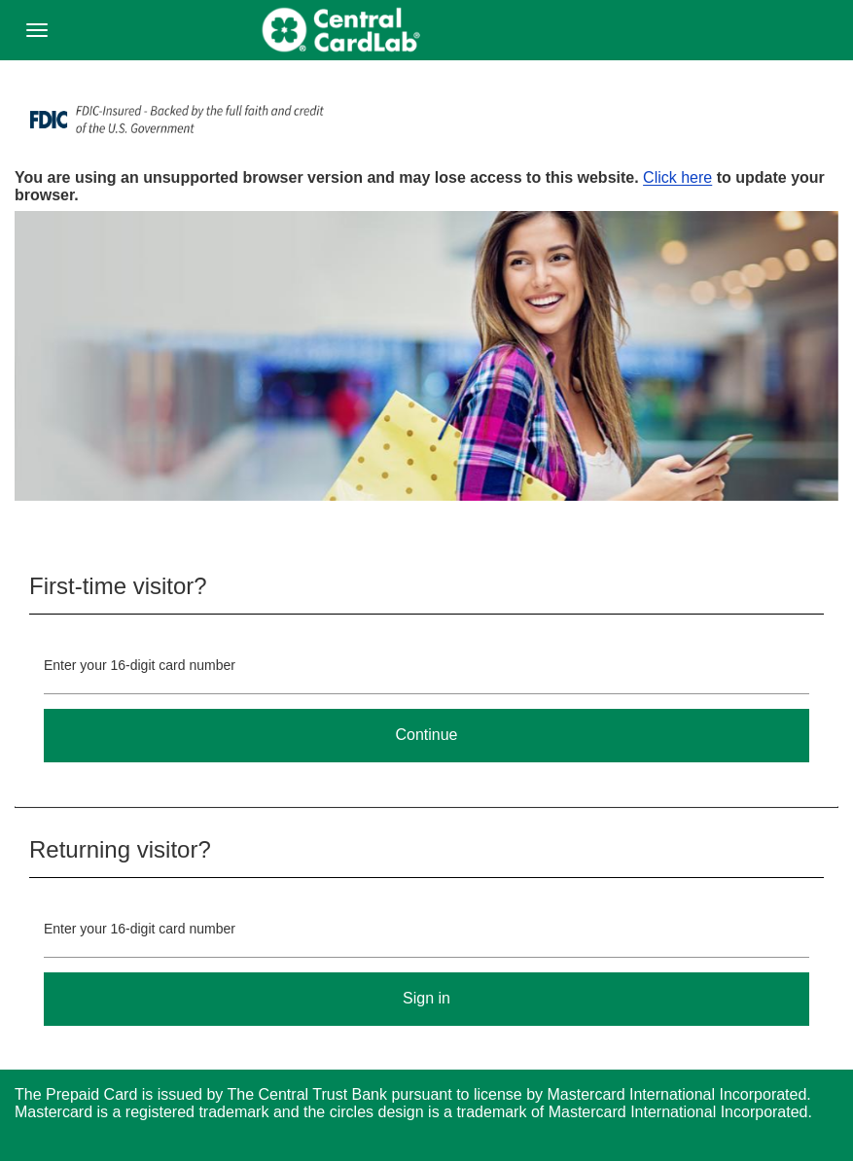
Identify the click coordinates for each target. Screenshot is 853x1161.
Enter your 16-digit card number (139, 665)
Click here (677, 177)
